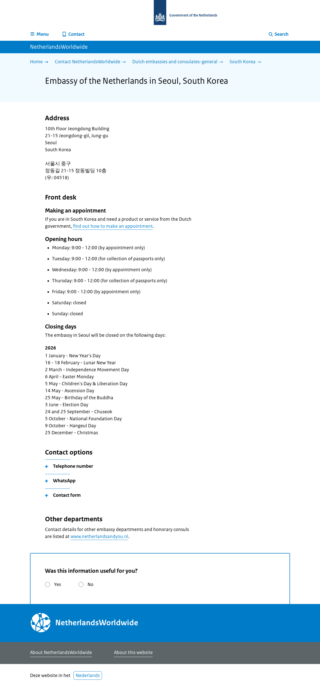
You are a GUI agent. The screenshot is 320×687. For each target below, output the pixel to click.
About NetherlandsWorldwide (61, 653)
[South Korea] (247, 62)
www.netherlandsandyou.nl (99, 537)
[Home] (40, 62)
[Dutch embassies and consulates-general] (179, 62)
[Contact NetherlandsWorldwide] (91, 62)
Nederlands (88, 675)
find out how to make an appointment (113, 226)
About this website (133, 653)
